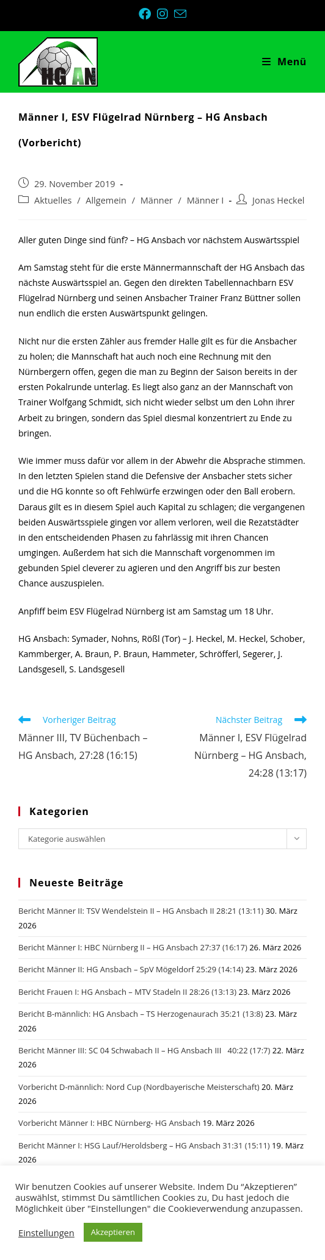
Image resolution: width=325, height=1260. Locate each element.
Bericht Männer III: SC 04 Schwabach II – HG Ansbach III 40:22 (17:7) (144, 1050)
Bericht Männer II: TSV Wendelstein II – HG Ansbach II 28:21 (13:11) (140, 910)
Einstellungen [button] (46, 1232)
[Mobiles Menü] (284, 61)
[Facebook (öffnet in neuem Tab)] (148, 14)
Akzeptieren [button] (113, 1231)
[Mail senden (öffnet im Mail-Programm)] (180, 13)
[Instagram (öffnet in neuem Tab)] (165, 14)
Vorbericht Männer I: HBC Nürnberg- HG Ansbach (109, 1122)
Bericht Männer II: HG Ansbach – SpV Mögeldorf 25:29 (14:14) (130, 969)
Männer (157, 200)
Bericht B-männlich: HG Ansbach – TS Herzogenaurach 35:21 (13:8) (140, 1013)
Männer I (205, 200)
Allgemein (106, 200)
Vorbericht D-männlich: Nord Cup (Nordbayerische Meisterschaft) (139, 1086)
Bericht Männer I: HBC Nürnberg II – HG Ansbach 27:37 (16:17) (132, 947)
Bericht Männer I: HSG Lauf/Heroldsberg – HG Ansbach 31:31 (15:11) (144, 1145)
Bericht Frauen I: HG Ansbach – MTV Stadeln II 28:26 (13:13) (127, 991)
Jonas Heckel (278, 200)
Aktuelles (52, 200)
